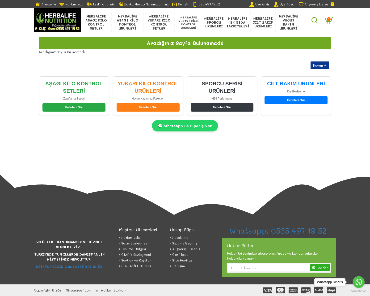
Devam (318, 65)
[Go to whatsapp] (359, 282)
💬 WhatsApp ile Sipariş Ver (185, 125)
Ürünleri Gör (74, 107)
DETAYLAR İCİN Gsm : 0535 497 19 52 (69, 266)
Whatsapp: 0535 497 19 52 (279, 230)
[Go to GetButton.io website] (358, 291)
